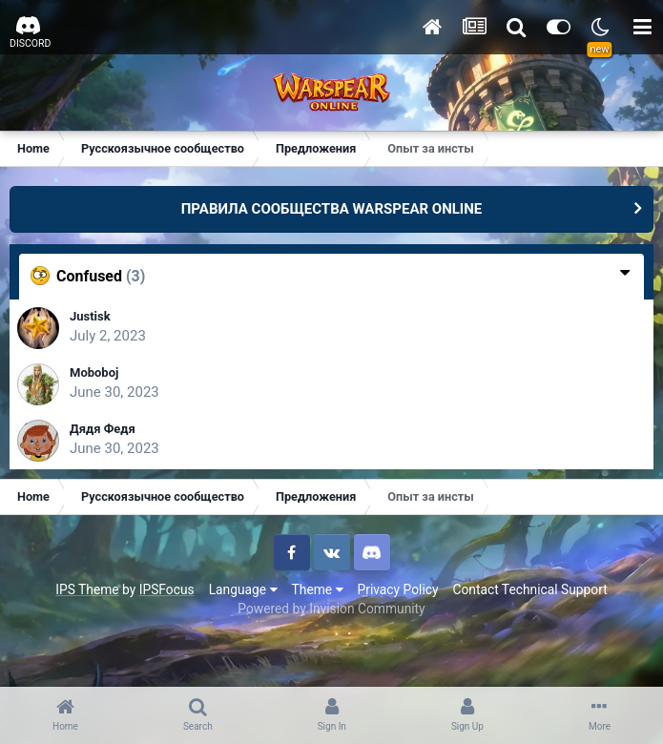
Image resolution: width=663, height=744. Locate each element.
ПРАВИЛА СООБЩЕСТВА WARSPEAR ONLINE (332, 208)
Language (243, 589)
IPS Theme (86, 589)
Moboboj (94, 372)
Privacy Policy (398, 589)
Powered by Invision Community (331, 608)
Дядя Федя (102, 429)
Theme (317, 589)
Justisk (90, 316)
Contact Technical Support (529, 589)
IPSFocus (167, 589)
